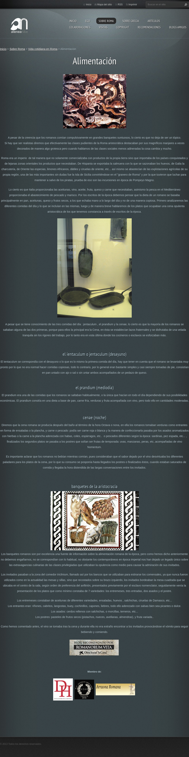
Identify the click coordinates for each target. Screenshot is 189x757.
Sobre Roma (106, 21)
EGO (87, 21)
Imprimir (133, 4)
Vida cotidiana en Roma (42, 49)
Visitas (103, 27)
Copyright (122, 27)
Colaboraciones (79, 27)
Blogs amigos (177, 27)
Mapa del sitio (104, 4)
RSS (120, 4)
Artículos (154, 21)
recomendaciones (149, 27)
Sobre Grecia (130, 21)
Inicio (73, 21)
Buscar (185, 4)
